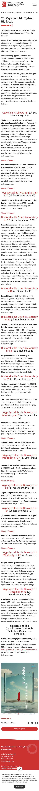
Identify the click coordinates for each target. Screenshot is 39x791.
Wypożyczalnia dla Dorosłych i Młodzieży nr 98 (20, 590)
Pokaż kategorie (19, 729)
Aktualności (10, 12)
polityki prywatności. (21, 782)
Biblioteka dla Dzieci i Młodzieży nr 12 (19, 218)
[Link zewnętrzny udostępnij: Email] (36, 722)
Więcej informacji (7, 160)
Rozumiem (19, 786)
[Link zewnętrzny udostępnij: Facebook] (28, 722)
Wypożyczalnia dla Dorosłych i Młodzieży (19, 413)
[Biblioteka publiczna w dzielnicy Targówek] (12, 4)
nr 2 (16, 415)
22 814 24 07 (8, 766)
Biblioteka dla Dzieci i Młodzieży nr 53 (19, 349)
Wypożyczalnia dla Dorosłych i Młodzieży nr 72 (20, 553)
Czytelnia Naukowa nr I (15, 112)
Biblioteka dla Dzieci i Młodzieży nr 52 (19, 318)
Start (2, 12)
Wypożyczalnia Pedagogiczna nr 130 (20, 194)
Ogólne (18, 12)
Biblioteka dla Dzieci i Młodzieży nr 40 (19, 290)
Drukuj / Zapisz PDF (8, 723)
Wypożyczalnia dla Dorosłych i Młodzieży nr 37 (19, 456)
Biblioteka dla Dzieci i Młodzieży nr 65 (19, 377)
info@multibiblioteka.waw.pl (10, 768)
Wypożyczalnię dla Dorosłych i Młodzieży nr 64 (19, 650)
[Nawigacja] (35, 4)
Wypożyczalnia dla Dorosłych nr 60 (19, 486)
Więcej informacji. (8, 438)
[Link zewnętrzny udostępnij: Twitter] (32, 722)
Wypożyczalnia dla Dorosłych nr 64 (19, 509)
